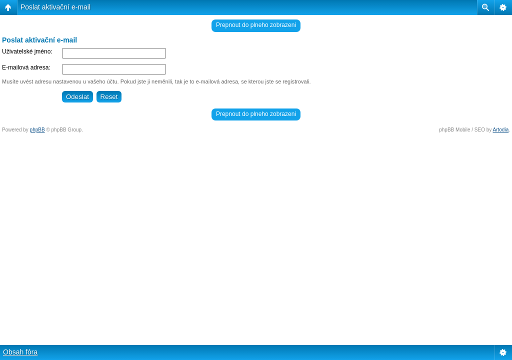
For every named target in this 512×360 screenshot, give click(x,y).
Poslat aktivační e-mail (55, 7)
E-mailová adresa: (26, 67)
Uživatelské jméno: (27, 51)
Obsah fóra (20, 352)
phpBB (37, 129)
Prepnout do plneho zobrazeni (256, 25)
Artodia (501, 129)
